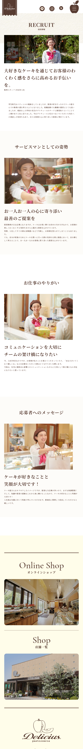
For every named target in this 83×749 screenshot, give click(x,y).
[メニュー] (74, 8)
